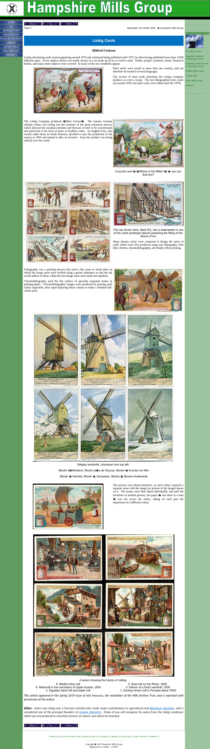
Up (59, 737)
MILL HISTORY (141, 737)
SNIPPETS (154, 737)
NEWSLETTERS (68, 737)
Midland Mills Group (195, 71)
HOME (52, 737)
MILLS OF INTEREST (99, 737)
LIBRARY (114, 737)
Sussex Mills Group (194, 80)
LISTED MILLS (127, 737)
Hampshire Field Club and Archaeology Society (197, 64)
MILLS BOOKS (83, 737)
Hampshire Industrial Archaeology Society (195, 57)
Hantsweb (190, 85)
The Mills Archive (193, 51)
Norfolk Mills (191, 76)
